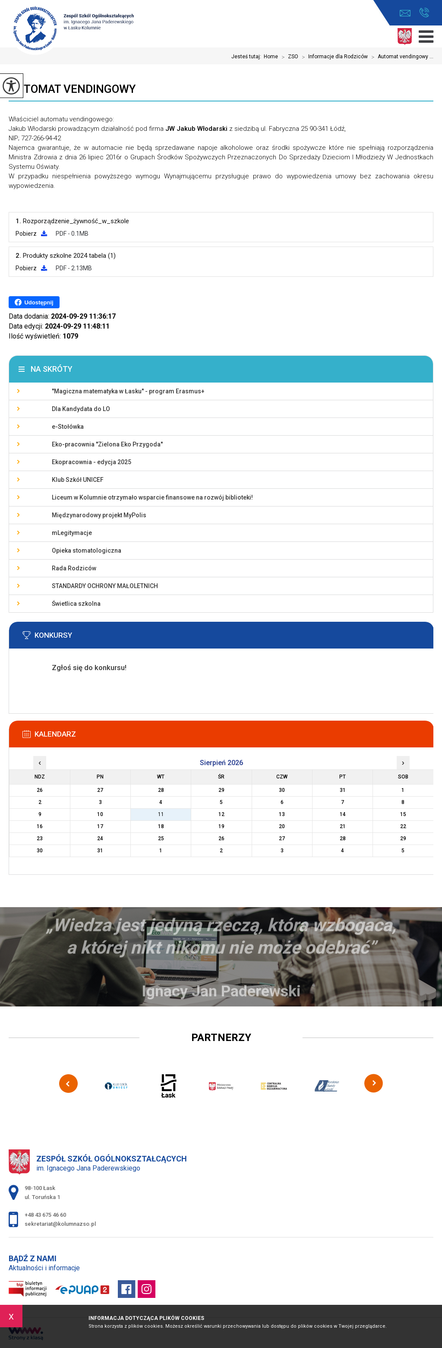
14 (343, 814)
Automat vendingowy (72, 88)
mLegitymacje (72, 532)
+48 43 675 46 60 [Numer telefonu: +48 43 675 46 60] (45, 1215)
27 (282, 838)
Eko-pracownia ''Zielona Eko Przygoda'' (107, 444)
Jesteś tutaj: (247, 56)
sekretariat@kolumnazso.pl (405, 13)
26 (221, 838)
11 (161, 814)
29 (403, 838)
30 (40, 851)
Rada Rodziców (74, 568)
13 (282, 814)
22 (403, 826)
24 (100, 838)
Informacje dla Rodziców (333, 57)
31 (100, 851)
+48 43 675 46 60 (424, 12)
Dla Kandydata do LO (81, 408)
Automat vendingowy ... (400, 57)
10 (100, 814)
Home (271, 56)
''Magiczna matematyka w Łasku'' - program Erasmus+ (128, 391)
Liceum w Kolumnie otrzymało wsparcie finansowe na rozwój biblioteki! (152, 497)
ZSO (288, 57)
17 (100, 826)
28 (343, 838)
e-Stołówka (68, 426)
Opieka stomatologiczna (86, 550)
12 (221, 814)
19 (221, 826)
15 (403, 814)
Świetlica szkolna (76, 603)
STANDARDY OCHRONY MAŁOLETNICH (105, 585)
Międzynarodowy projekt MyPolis (99, 515)
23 (40, 838)
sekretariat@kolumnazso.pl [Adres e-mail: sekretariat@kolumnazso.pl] (60, 1224)
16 (40, 826)
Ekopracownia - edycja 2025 (91, 462)
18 (161, 826)
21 (343, 826)
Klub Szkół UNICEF (78, 479)
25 (161, 838)
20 (282, 826)
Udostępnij (34, 302)
